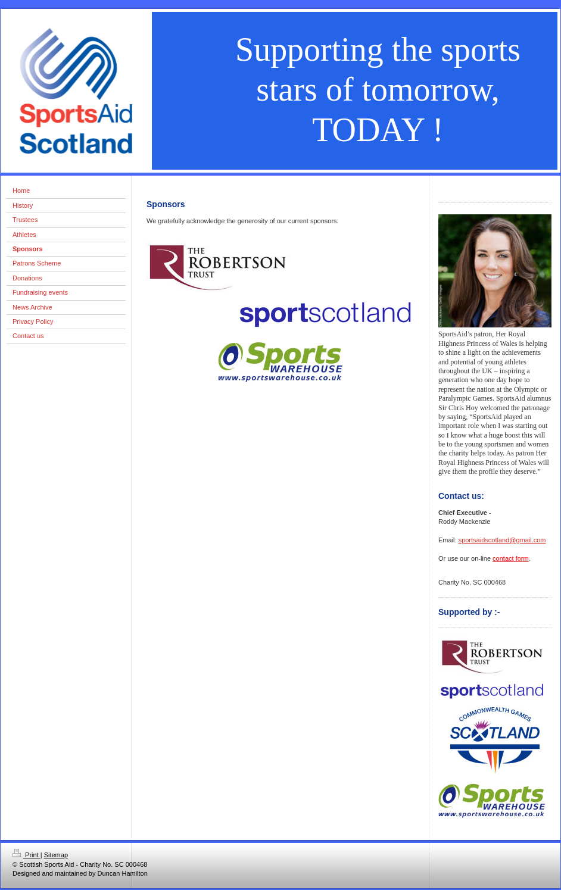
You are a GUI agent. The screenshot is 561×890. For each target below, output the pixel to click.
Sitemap (56, 854)
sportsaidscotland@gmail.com (502, 540)
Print (26, 854)
